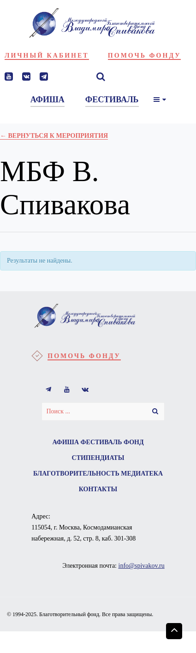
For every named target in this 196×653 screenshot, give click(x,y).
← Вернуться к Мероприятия (54, 135)
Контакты (98, 489)
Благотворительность (76, 473)
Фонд (134, 442)
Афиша (65, 442)
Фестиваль (101, 442)
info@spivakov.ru (142, 565)
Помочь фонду (144, 55)
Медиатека (142, 473)
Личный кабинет (47, 55)
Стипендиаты (98, 457)
